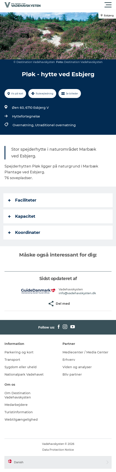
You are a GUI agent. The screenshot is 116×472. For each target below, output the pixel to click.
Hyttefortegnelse (26, 116)
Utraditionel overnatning (55, 125)
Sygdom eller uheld (20, 367)
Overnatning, (24, 125)
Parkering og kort (18, 352)
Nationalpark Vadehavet (24, 374)
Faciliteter (22, 200)
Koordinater (24, 232)
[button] (78, 5)
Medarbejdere (16, 405)
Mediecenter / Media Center (85, 352)
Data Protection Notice (58, 449)
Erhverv (68, 360)
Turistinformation (18, 412)
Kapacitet (21, 216)
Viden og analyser (77, 367)
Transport (12, 360)
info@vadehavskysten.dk (77, 293)
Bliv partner (72, 374)
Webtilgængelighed (21, 420)
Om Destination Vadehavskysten (17, 395)
